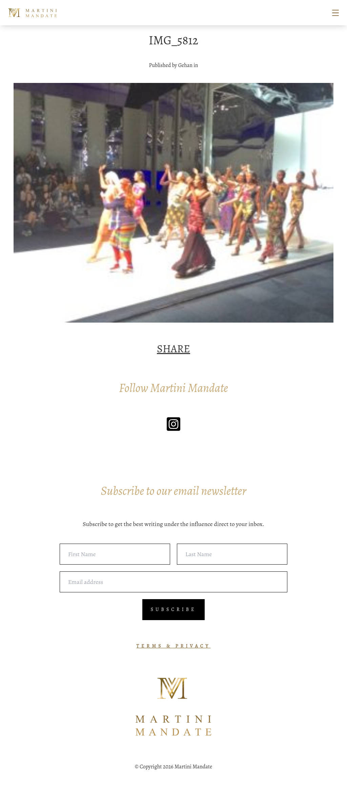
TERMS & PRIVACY (174, 646)
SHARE (173, 348)
